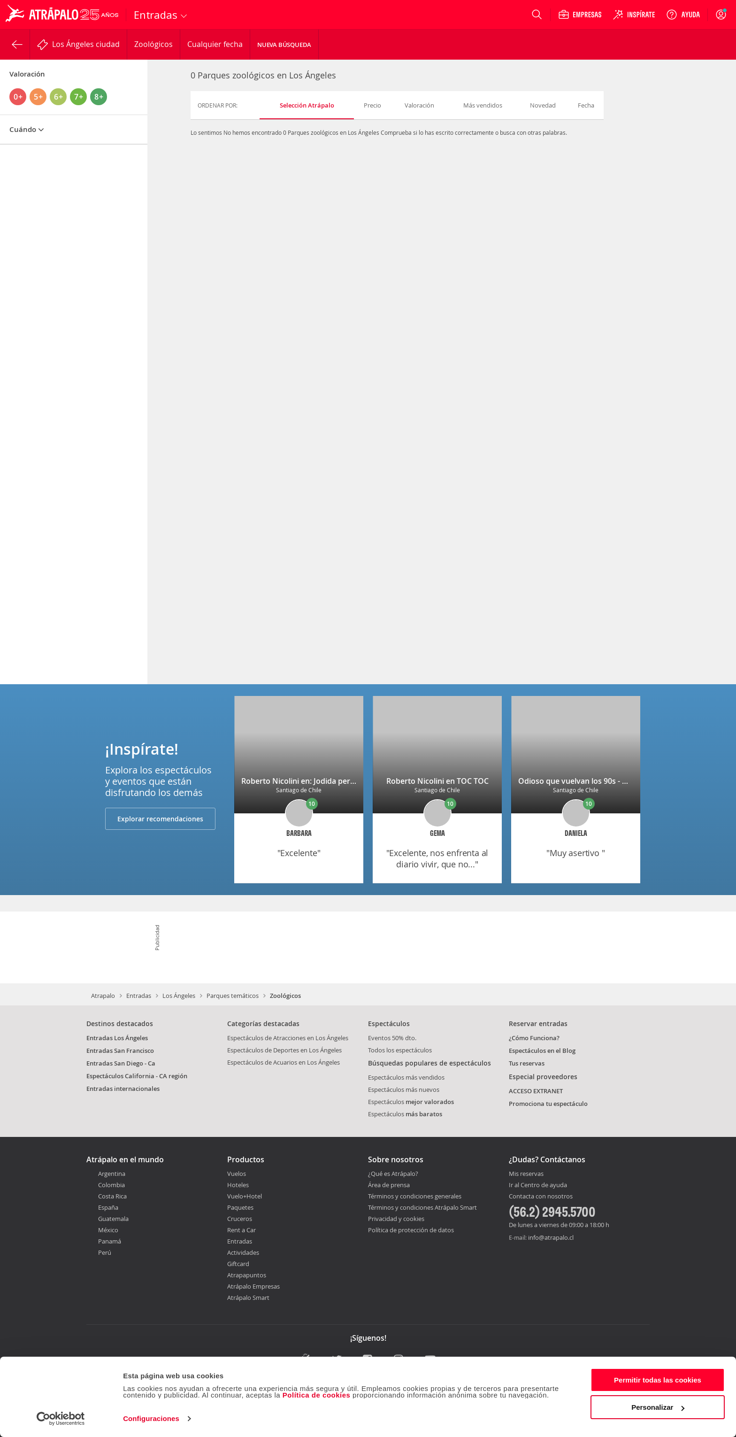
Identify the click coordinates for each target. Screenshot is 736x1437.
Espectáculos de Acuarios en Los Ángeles (283, 1062)
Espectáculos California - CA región (136, 1076)
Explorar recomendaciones (160, 818)
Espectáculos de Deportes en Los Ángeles (284, 1050)
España (108, 1207)
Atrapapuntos (246, 1275)
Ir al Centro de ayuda (538, 1185)
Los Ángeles (178, 995)
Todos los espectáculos (400, 1050)
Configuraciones (151, 1418)
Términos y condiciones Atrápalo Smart (422, 1207)
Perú (104, 1252)
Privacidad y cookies (396, 1218)
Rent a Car (241, 1230)
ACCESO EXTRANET (536, 1091)
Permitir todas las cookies (657, 1380)
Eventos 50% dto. (392, 1038)
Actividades (243, 1252)
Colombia (111, 1185)
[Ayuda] (683, 14)
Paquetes (240, 1207)
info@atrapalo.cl (551, 1237)
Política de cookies (317, 1395)
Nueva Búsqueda (284, 44)
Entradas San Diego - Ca (120, 1063)
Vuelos (236, 1173)
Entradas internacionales (123, 1088)
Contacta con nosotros (541, 1196)
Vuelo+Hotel (244, 1196)
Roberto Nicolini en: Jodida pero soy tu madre (322, 781)
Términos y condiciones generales (414, 1196)
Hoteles (238, 1185)
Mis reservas (526, 1174)
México (108, 1230)
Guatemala (113, 1218)
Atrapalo (103, 995)
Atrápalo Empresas (253, 1286)
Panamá (109, 1241)
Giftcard (238, 1263)
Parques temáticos (233, 995)
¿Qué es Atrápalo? (393, 1173)
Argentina (111, 1173)
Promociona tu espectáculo (548, 1103)
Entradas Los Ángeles (117, 1038)
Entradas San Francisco (120, 1050)
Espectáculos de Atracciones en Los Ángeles (287, 1038)
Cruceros (239, 1218)
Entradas (138, 995)
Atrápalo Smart (248, 1297)
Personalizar (657, 1407)
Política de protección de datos (411, 1230)
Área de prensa (389, 1185)
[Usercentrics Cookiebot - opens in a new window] (61, 1419)
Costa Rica (112, 1196)
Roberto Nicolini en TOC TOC (437, 781)
